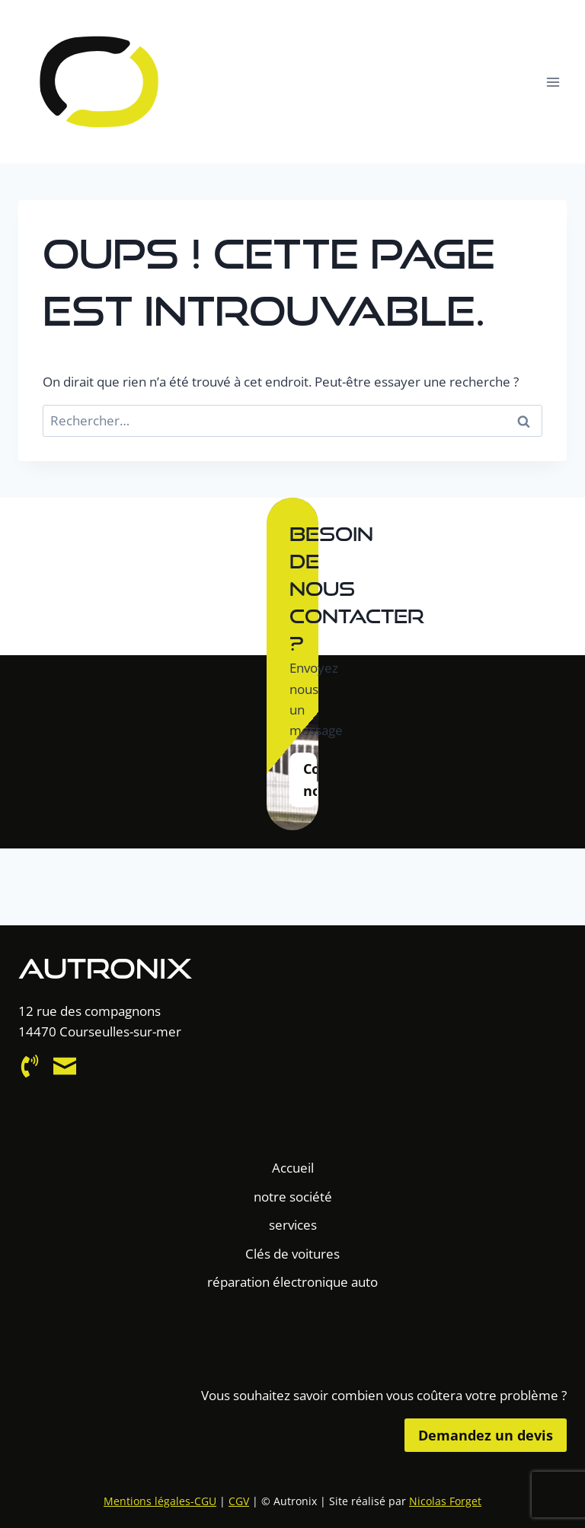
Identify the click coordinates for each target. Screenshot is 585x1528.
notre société (293, 1196)
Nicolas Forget (445, 1501)
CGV (239, 1501)
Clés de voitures (292, 1253)
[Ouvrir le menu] (553, 82)
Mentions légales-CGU (160, 1501)
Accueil (293, 1167)
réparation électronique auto (292, 1282)
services (293, 1225)
